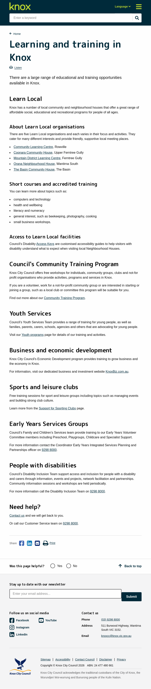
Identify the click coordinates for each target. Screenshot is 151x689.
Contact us (16, 515)
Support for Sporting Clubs (57, 408)
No (71, 565)
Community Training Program (64, 298)
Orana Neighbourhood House (34, 163)
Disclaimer (105, 659)
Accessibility (62, 659)
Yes (56, 565)
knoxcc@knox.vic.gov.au (116, 635)
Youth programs (33, 334)
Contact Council (85, 659)
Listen (18, 67)
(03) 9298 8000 (110, 619)
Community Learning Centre (33, 147)
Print (49, 543)
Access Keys (45, 244)
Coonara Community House (33, 152)
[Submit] (137, 17)
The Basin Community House (34, 169)
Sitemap (46, 659)
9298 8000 (49, 450)
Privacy (121, 659)
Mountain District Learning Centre (37, 158)
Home (17, 33)
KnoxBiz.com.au (117, 371)
